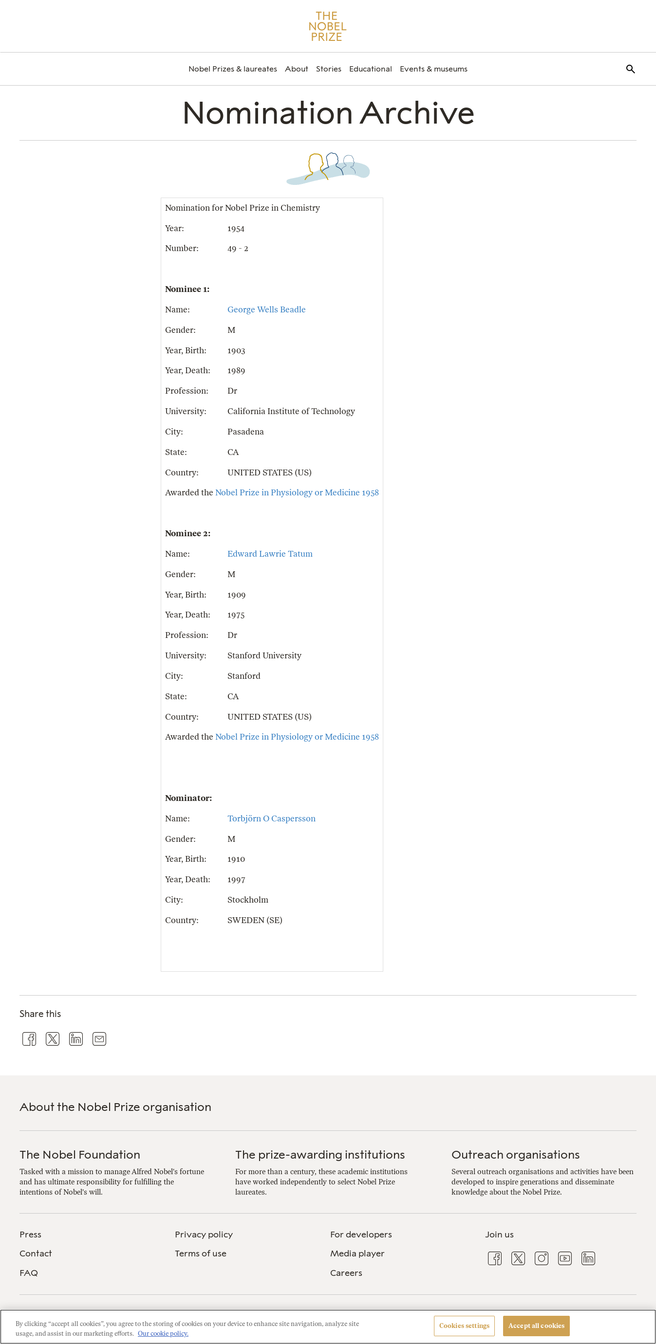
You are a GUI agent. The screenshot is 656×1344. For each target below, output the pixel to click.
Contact (35, 1253)
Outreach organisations (515, 1154)
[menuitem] (232, 69)
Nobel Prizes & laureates (232, 68)
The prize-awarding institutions (320, 1154)
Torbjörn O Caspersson (271, 818)
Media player (357, 1253)
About (296, 68)
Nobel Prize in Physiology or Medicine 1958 (297, 492)
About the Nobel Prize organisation (115, 1107)
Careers (346, 1273)
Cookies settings (464, 1325)
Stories (328, 68)
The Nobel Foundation (79, 1154)
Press (30, 1234)
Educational (370, 68)
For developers (361, 1234)
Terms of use (200, 1253)
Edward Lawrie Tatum (270, 554)
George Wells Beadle (266, 309)
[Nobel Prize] (328, 26)
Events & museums (434, 68)
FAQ (28, 1273)
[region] (328, 1326)
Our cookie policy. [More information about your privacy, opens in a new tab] (163, 1333)
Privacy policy (204, 1234)
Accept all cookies (536, 1325)
